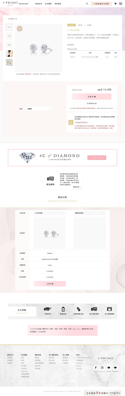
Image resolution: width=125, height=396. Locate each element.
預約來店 (65, 360)
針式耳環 (24, 366)
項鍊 (22, 360)
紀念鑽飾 (48, 3)
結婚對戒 (10, 363)
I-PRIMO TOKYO (105, 359)
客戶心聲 (51, 360)
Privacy (78, 366)
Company (79, 363)
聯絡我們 (104, 108)
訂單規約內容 (92, 103)
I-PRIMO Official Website (84, 358)
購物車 (37, 358)
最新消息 (37, 366)
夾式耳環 (24, 368)
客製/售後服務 (39, 363)
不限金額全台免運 (101, 4)
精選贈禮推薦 (25, 377)
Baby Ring (24, 371)
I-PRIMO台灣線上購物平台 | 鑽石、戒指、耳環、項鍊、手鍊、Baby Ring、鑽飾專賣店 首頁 (61, 329)
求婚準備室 (79, 360)
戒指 (22, 358)
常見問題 (37, 368)
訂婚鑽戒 (10, 358)
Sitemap (79, 368)
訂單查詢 (65, 363)
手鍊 (22, 363)
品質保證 (51, 358)
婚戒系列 (38, 3)
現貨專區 (58, 3)
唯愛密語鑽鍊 (25, 374)
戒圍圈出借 (52, 363)
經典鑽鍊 (10, 360)
